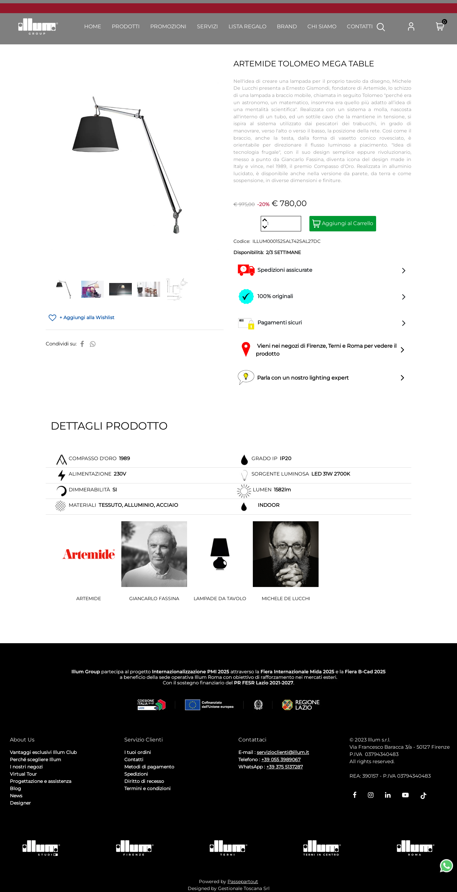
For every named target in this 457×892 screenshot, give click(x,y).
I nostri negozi (26, 767)
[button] (381, 26)
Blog (15, 788)
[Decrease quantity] (264, 227)
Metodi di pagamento (149, 767)
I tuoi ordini (137, 752)
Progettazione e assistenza (40, 781)
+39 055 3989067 (281, 760)
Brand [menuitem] (287, 26)
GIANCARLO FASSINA (154, 598)
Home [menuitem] (92, 26)
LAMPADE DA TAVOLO (220, 598)
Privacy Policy (26, 820)
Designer (20, 803)
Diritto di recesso (144, 781)
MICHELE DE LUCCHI (286, 598)
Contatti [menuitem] (360, 26)
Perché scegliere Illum (35, 760)
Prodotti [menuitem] (126, 26)
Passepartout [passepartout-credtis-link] (243, 881)
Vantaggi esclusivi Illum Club (43, 752)
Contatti (133, 760)
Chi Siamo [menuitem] (321, 26)
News (16, 796)
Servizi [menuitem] (207, 26)
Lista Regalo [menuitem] (247, 26)
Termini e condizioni (147, 788)
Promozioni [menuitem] (168, 26)
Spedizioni (136, 774)
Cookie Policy (61, 820)
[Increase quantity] (264, 220)
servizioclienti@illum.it (283, 752)
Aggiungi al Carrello (342, 224)
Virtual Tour (23, 774)
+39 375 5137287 (284, 767)
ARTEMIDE (88, 598)
